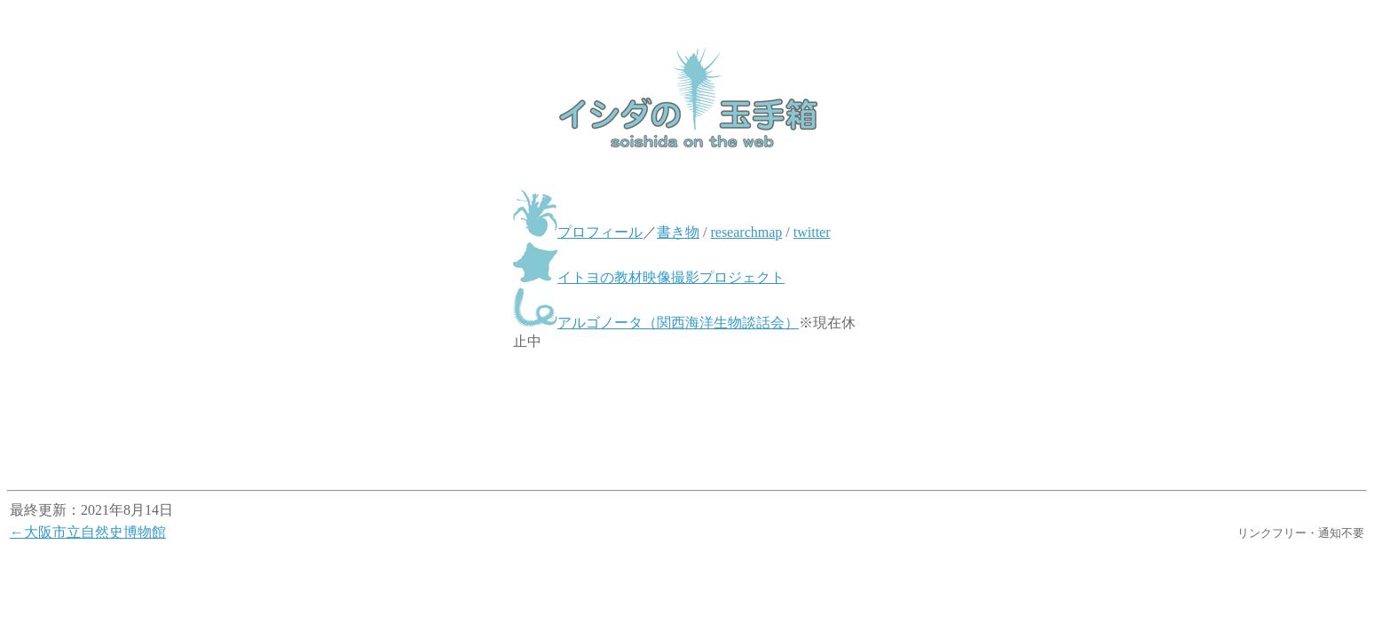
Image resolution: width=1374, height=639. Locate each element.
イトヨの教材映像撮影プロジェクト (671, 277)
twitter (812, 232)
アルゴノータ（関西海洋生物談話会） (678, 322)
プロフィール (600, 232)
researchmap (746, 232)
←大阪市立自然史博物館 (88, 532)
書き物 (678, 232)
